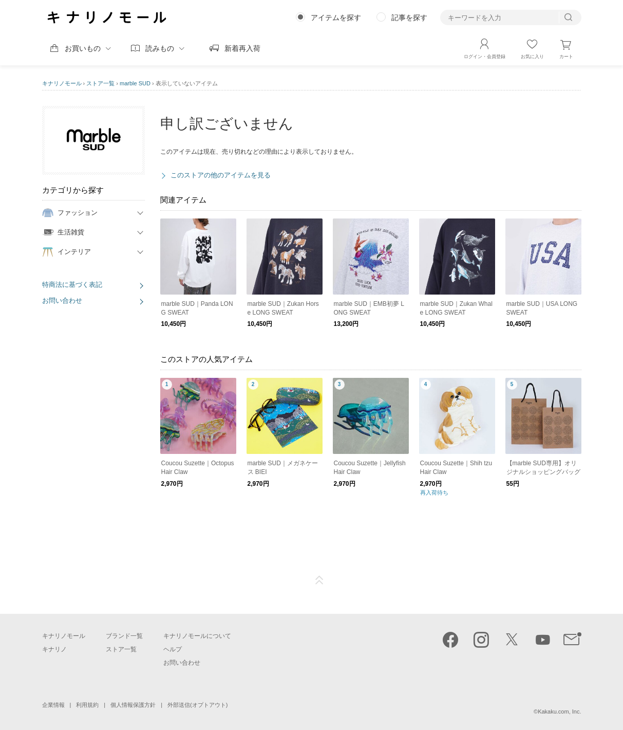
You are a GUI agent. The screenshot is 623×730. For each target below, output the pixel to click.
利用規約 (87, 705)
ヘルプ (172, 649)
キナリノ (54, 649)
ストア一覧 (100, 83)
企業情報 (53, 705)
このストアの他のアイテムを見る (221, 175)
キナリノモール (62, 83)
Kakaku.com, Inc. (559, 711)
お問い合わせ (62, 300)
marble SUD (135, 83)
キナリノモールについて (197, 636)
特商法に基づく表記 (72, 284)
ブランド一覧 (124, 636)
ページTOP (319, 580)
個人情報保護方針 (133, 705)
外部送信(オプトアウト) (197, 705)
